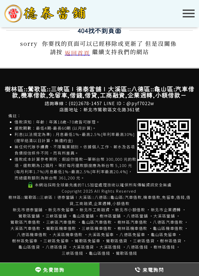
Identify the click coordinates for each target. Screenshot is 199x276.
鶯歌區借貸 (116, 240)
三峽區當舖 (56, 216)
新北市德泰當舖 (28, 209)
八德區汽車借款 (168, 222)
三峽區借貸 (143, 240)
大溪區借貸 (83, 247)
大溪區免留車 (101, 234)
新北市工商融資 (95, 209)
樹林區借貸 (170, 240)
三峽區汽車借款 (61, 222)
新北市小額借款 (130, 209)
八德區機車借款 (32, 234)
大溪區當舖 (164, 216)
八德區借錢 (137, 247)
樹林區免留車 (25, 240)
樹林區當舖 (110, 216)
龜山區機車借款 (168, 228)
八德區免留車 (132, 234)
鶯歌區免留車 (88, 240)
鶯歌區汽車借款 (25, 222)
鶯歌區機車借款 (61, 228)
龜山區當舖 (83, 216)
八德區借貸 (56, 247)
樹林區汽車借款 (132, 222)
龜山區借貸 (29, 247)
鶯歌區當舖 (29, 216)
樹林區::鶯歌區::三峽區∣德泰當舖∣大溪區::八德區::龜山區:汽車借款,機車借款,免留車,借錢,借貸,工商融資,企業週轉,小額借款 (99, 200)
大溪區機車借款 (68, 234)
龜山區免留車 (164, 234)
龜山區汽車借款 (97, 222)
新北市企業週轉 (166, 209)
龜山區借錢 (99, 253)
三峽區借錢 (72, 253)
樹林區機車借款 (132, 228)
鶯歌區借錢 (126, 253)
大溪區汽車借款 (25, 228)
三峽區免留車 (56, 240)
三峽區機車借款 (97, 228)
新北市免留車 (61, 209)
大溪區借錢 (110, 247)
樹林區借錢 (164, 247)
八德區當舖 (137, 216)
